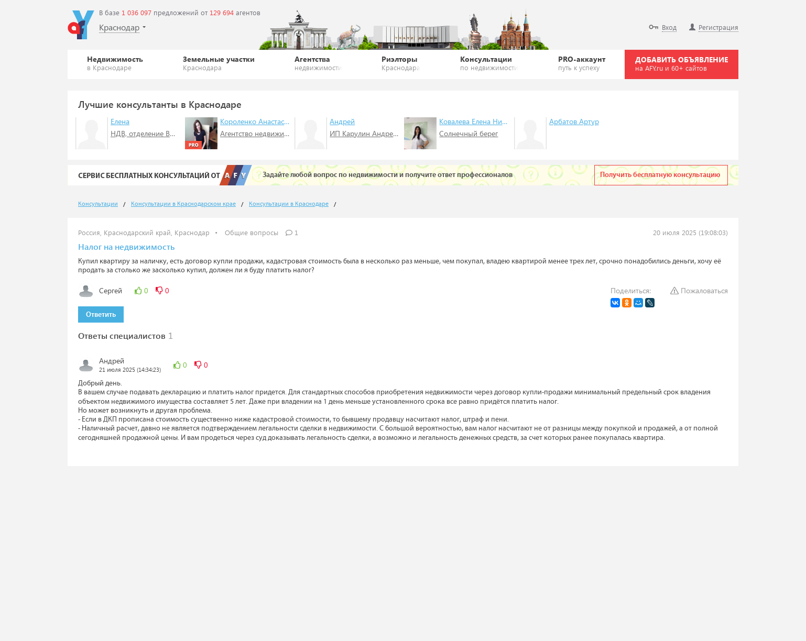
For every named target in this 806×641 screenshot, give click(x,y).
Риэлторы (401, 63)
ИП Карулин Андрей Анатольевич (386, 133)
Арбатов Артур (574, 121)
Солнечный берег (468, 133)
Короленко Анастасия (256, 121)
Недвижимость (115, 63)
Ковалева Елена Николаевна (485, 121)
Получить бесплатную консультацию (660, 175)
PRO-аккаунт (581, 63)
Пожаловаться (699, 290)
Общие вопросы (251, 232)
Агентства (318, 63)
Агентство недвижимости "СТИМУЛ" (280, 133)
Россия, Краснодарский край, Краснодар (144, 232)
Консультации (489, 63)
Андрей (342, 121)
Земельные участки (219, 63)
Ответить (101, 315)
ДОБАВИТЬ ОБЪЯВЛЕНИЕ (681, 63)
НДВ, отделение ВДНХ (147, 133)
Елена (120, 121)
